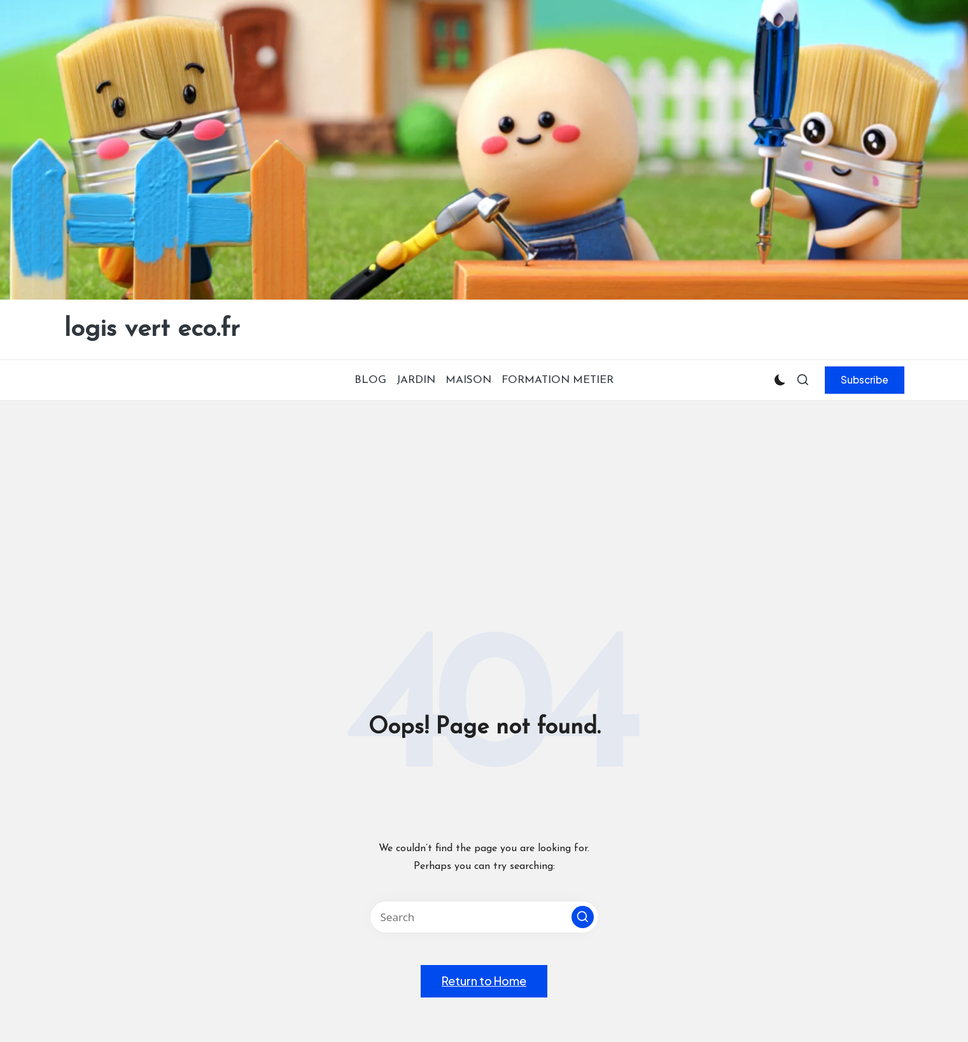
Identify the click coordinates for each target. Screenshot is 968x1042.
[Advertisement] (484, 496)
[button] (864, 379)
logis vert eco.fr (152, 329)
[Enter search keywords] (484, 917)
